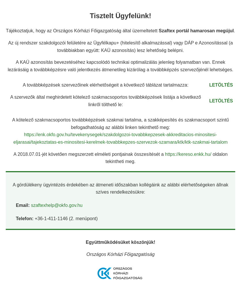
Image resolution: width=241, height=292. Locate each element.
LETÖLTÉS (221, 85)
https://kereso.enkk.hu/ (188, 154)
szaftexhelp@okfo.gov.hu (56, 205)
